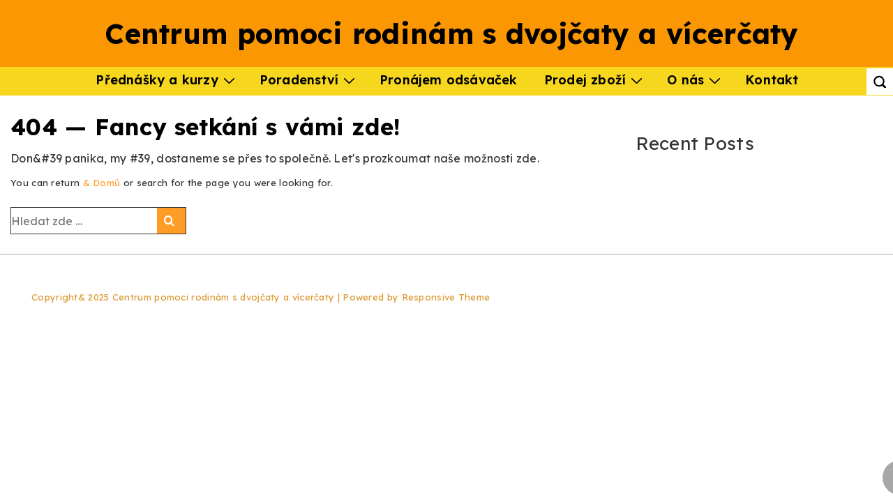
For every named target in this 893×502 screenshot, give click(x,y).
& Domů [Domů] (102, 182)
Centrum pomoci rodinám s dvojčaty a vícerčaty (452, 33)
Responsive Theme (446, 297)
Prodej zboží (595, 80)
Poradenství (309, 80)
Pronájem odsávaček (449, 80)
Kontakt (771, 80)
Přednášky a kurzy (167, 80)
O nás (695, 80)
